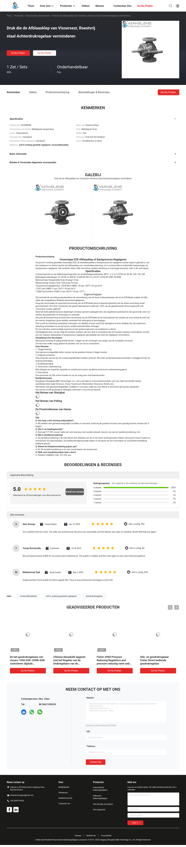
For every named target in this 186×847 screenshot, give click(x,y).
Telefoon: (91, 746)
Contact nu (95, 762)
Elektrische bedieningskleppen (100, 797)
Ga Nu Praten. (18, 53)
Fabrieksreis (63, 793)
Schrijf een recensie (75, 492)
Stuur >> (135, 823)
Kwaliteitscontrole (65, 798)
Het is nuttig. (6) (137, 548)
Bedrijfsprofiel (64, 787)
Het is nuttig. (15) (136, 524)
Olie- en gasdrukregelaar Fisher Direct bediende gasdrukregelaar (154, 660)
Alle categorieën (99, 810)
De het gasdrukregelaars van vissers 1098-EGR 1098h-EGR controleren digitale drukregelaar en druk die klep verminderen (27, 663)
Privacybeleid (106, 836)
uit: (88, 731)
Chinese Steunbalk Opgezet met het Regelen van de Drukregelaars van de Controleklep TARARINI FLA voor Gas (69, 663)
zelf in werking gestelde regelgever (61, 596)
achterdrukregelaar (94, 596)
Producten (19, 16)
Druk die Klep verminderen (38, 16)
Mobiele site (91, 836)
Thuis (9, 16)
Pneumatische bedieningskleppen (100, 788)
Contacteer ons (64, 804)
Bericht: (90, 698)
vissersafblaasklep (28, 596)
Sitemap (78, 836)
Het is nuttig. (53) (140, 572)
